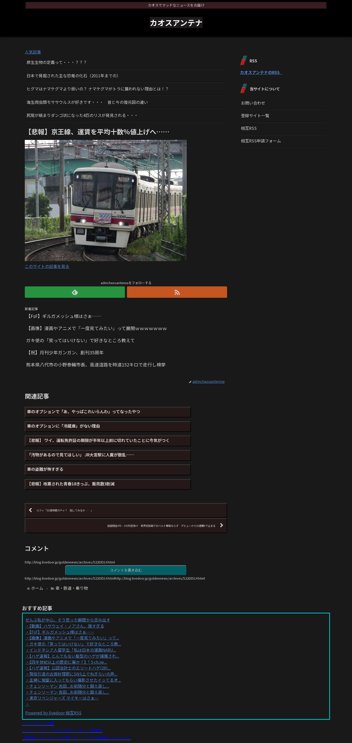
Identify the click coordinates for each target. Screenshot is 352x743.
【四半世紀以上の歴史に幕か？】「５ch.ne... (68, 636)
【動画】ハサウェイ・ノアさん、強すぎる (66, 600)
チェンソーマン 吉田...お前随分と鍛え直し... (69, 660)
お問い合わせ (253, 103)
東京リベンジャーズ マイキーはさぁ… (64, 672)
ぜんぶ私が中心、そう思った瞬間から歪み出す (67, 594)
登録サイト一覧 (255, 115)
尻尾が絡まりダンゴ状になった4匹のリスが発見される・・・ (82, 115)
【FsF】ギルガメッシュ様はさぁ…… (61, 606)
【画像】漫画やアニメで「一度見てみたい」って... (74, 612)
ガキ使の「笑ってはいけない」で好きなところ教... (75, 618)
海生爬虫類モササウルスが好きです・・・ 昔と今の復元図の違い (87, 102)
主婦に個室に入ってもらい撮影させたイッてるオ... (75, 654)
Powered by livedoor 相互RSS (53, 687)
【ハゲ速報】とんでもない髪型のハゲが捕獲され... (74, 630)
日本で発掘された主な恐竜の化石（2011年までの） (74, 75)
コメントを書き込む (126, 543)
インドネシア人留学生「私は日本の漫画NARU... (72, 624)
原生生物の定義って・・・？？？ (57, 62)
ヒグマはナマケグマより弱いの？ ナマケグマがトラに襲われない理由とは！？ (98, 89)
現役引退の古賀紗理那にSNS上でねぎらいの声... (73, 648)
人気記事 (33, 52)
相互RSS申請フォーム (261, 141)
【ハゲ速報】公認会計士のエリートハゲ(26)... (70, 642)
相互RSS (249, 128)
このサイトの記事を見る (47, 266)
